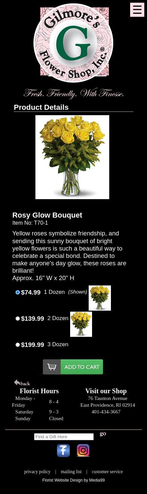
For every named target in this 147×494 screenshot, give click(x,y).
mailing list (71, 471)
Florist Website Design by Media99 (73, 480)
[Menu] (137, 10)
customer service (107, 471)
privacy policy (37, 471)
